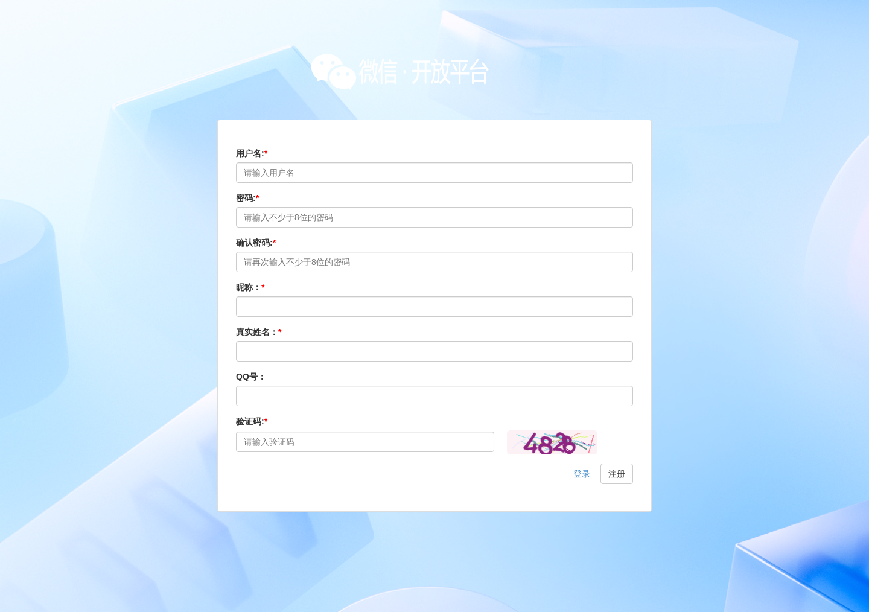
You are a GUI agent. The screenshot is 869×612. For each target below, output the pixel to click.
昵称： (250, 287)
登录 (581, 474)
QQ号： (251, 376)
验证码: (251, 421)
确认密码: (256, 242)
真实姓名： (258, 332)
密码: (247, 198)
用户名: (251, 153)
